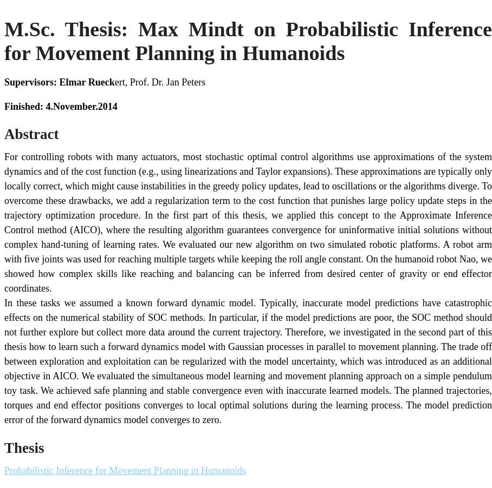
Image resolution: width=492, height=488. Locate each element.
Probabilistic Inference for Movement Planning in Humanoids (125, 470)
